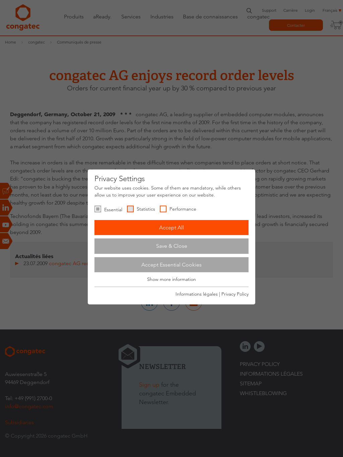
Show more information (171, 280)
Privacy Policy (235, 294)
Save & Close (171, 246)
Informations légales (197, 294)
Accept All (171, 227)
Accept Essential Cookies (171, 264)
